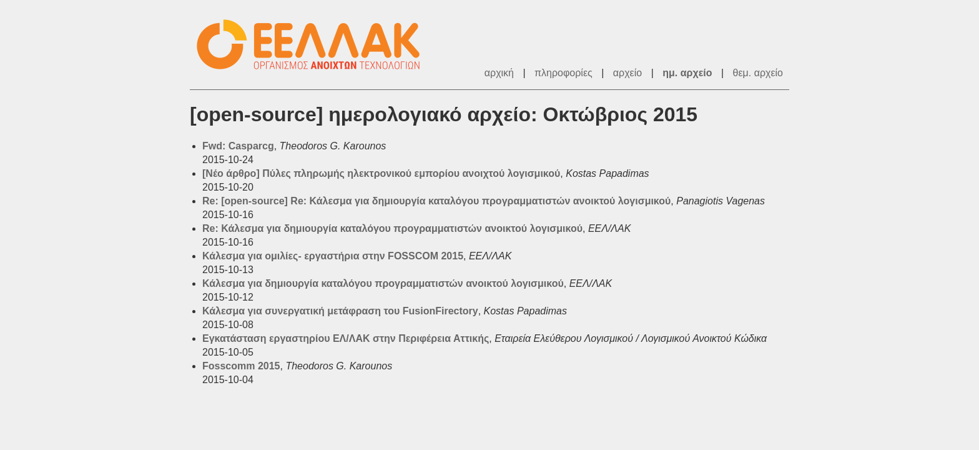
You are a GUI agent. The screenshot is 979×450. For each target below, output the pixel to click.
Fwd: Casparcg (238, 146)
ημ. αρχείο (687, 73)
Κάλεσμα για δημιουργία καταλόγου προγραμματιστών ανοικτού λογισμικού (383, 283)
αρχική (499, 73)
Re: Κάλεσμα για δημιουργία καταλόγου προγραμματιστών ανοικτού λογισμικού (392, 228)
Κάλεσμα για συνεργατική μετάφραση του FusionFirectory (340, 311)
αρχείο (627, 73)
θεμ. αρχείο (758, 73)
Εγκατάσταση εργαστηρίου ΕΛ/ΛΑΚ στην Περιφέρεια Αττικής (345, 338)
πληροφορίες (563, 73)
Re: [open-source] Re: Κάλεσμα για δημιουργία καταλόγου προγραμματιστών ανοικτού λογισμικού (436, 201)
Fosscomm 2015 (241, 366)
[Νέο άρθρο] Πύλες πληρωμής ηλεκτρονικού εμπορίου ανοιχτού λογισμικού (381, 173)
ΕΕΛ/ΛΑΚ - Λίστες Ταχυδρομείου (315, 44)
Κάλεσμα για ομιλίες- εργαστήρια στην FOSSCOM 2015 (332, 256)
